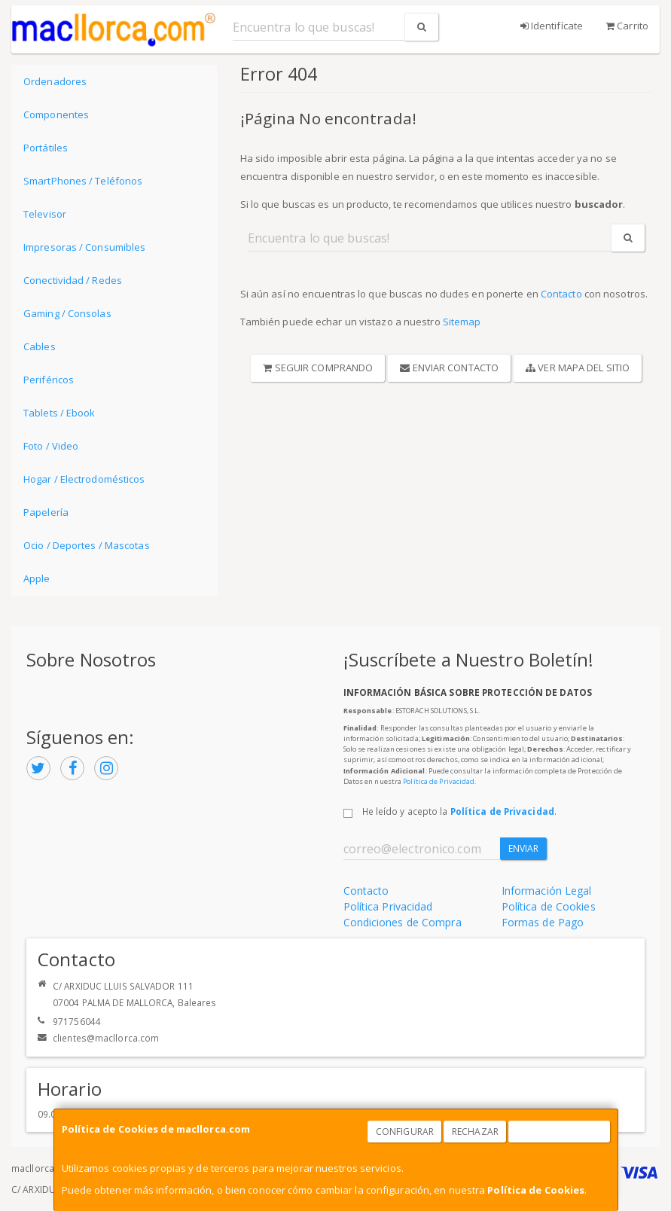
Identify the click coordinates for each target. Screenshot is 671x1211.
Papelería (46, 512)
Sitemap (462, 321)
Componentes (56, 114)
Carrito (626, 25)
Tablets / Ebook (59, 412)
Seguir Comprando (318, 367)
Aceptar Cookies (559, 1131)
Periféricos (48, 379)
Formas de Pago (543, 922)
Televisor (44, 214)
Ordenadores (55, 81)
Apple (36, 578)
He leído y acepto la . (459, 811)
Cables (39, 346)
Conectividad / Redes (72, 280)
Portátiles (45, 147)
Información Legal (547, 890)
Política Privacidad (388, 906)
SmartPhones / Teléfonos (82, 181)
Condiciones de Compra (402, 922)
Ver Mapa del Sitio (578, 367)
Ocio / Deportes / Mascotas (86, 545)
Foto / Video (50, 446)
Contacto (561, 293)
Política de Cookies (535, 1190)
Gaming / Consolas (67, 313)
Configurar (405, 1131)
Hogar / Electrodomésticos (84, 479)
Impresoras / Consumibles (84, 247)
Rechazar (475, 1131)
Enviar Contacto (449, 367)
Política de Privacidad (438, 781)
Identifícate (551, 25)
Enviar (523, 848)
